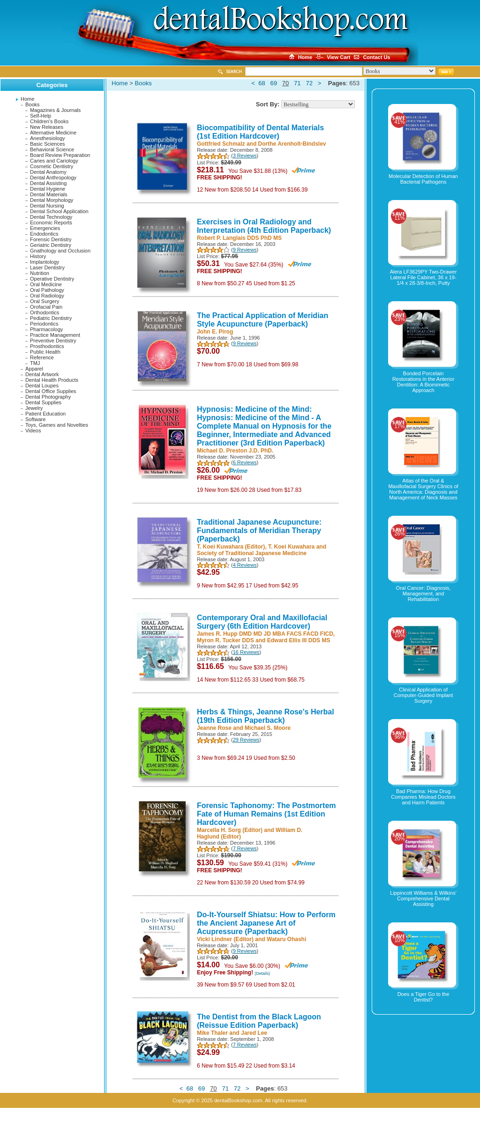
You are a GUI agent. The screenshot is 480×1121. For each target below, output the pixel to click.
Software (35, 419)
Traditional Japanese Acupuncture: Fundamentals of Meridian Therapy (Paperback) (259, 530)
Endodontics (44, 234)
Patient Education (45, 413)
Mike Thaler (212, 1033)
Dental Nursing (47, 205)
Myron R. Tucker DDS (225, 640)
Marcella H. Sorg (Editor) (229, 830)
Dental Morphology (51, 200)
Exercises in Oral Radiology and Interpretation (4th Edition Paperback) (264, 226)
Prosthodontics (47, 346)
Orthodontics (44, 312)
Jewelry (34, 408)
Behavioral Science (52, 149)
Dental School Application (59, 211)
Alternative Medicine (53, 132)
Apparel (34, 368)
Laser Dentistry (47, 267)
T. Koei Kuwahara (291, 546)
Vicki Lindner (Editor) (225, 939)
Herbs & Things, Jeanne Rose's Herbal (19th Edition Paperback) (265, 716)
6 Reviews (245, 462)
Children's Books (49, 121)
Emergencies (45, 228)
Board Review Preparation (60, 155)
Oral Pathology (47, 290)
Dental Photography (48, 397)
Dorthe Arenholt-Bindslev (292, 144)
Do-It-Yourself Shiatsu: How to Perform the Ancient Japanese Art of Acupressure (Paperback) (266, 923)
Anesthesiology (47, 138)
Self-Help (40, 116)
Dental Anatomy (48, 172)
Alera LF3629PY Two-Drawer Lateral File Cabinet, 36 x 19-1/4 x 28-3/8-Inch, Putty (423, 277)
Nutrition (39, 273)
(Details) (262, 973)
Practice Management (55, 335)
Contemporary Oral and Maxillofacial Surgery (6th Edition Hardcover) (262, 622)
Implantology (44, 262)
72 (309, 83)
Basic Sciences (47, 144)
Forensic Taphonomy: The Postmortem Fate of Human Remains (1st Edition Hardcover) (266, 814)
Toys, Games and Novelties (56, 425)
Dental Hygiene (47, 189)
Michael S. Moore (268, 728)
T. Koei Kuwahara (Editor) (231, 546)
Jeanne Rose (214, 728)
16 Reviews (246, 652)
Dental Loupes (42, 385)
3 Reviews (245, 155)
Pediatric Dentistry (51, 318)
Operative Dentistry (52, 279)
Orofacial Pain (46, 307)
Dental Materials (48, 194)
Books (32, 104)
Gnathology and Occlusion (60, 250)
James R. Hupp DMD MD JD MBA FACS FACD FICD (265, 634)
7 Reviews (245, 848)
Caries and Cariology (54, 160)
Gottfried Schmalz (221, 144)
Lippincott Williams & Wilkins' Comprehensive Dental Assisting (423, 898)
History (38, 256)
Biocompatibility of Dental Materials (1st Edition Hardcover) (260, 132)
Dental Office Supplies (50, 391)
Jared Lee (254, 1033)
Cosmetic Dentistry (51, 166)
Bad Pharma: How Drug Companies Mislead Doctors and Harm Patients (423, 796)
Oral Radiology (47, 295)
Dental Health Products (51, 380)
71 (297, 83)
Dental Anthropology (53, 177)
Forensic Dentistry (51, 239)
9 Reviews (245, 249)
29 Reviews (246, 739)
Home (27, 99)
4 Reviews (245, 565)
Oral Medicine (46, 284)
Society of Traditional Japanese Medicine (252, 553)
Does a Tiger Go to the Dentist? (424, 996)
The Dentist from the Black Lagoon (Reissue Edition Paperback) (259, 1021)
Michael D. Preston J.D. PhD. (235, 450)
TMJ (35, 363)
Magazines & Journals (55, 110)
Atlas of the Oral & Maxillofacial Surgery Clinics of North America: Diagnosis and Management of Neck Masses (423, 489)
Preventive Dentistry (53, 340)
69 (273, 83)
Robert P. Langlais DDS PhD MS (239, 238)
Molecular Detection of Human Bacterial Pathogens (423, 179)
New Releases (46, 127)
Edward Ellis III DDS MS (298, 640)
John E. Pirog (215, 331)
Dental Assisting (48, 183)
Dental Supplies (43, 402)
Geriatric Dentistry (50, 245)
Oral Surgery (44, 301)
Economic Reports (51, 222)
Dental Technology (51, 217)
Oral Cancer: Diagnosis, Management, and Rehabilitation (423, 593)
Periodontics (44, 324)
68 (261, 83)
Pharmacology (46, 329)
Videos (33, 430)
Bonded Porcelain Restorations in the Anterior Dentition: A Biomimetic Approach (423, 382)
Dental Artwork (42, 374)
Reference (42, 357)
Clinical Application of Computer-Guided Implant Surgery (423, 695)
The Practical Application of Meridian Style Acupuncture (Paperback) (262, 320)
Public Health (45, 352)
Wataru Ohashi (286, 939)
